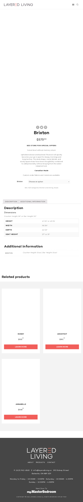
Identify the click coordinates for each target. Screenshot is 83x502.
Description (11, 201)
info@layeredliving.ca (42, 470)
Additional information (34, 201)
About (30, 462)
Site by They (62, 496)
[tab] (11, 201)
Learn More (21, 346)
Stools (56, 187)
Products (40, 462)
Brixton (20, 181)
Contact (51, 462)
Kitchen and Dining (46, 187)
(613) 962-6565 (22, 470)
